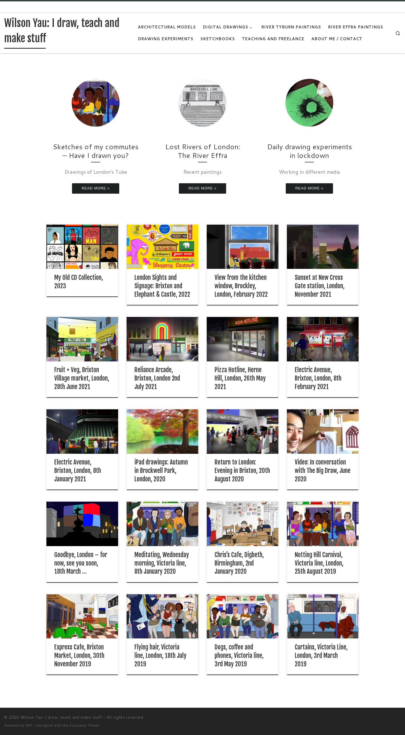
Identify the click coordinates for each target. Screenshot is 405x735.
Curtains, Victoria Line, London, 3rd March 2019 (321, 655)
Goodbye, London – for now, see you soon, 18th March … (80, 563)
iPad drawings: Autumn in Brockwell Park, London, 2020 (161, 470)
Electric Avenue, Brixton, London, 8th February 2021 (318, 378)
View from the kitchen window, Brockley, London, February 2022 (241, 286)
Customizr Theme (84, 725)
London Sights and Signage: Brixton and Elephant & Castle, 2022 (162, 286)
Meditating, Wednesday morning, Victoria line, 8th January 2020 (161, 563)
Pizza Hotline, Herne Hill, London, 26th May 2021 (240, 378)
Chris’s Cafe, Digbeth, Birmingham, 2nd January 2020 (239, 563)
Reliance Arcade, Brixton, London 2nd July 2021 (157, 378)
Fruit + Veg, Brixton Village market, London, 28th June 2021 (81, 378)
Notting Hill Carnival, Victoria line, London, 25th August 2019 (319, 563)
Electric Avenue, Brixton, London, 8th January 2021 (77, 470)
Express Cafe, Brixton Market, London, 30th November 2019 (79, 655)
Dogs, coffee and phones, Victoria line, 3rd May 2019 (239, 655)
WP (29, 725)
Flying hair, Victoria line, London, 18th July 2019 (160, 655)
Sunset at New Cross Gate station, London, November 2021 (320, 286)
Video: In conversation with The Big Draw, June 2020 (322, 470)
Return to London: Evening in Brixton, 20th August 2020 (242, 470)
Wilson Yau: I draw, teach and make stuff (61, 717)
